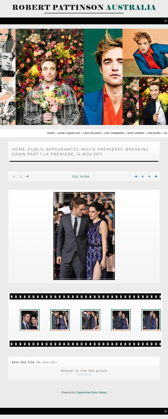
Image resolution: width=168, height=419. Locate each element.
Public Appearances (53, 149)
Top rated (154, 133)
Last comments (114, 133)
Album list (73, 133)
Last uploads (92, 133)
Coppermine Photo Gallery (91, 392)
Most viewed (135, 133)
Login (61, 133)
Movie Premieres (102, 149)
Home (50, 133)
